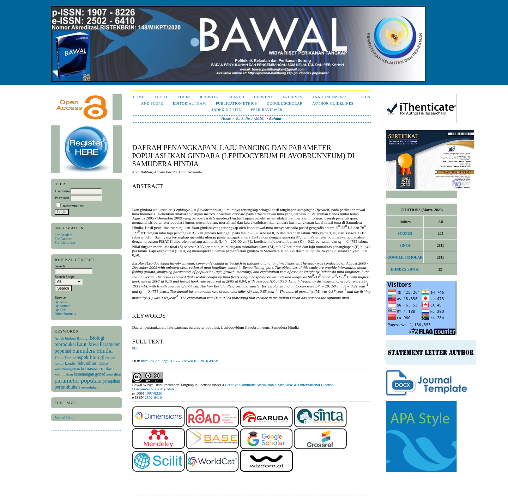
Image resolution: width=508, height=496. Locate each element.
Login (184, 97)
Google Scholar (284, 103)
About (161, 97)
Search (236, 97)
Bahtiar (275, 118)
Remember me (73, 206)
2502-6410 (153, 397)
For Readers (63, 235)
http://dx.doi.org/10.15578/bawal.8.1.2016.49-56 (179, 361)
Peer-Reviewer (266, 110)
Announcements (329, 97)
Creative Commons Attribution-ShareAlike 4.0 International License (279, 385)
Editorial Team (189, 103)
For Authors (63, 239)
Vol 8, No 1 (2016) (249, 118)
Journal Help (63, 417)
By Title (60, 310)
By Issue (60, 302)
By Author (62, 306)
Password (62, 198)
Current (263, 97)
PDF (135, 348)
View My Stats (162, 389)
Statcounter (141, 389)
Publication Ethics (236, 103)
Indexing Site (226, 110)
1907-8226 (153, 393)
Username (62, 191)
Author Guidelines (332, 103)
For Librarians (64, 242)
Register (209, 97)
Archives (292, 97)
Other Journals (65, 314)
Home (138, 97)
